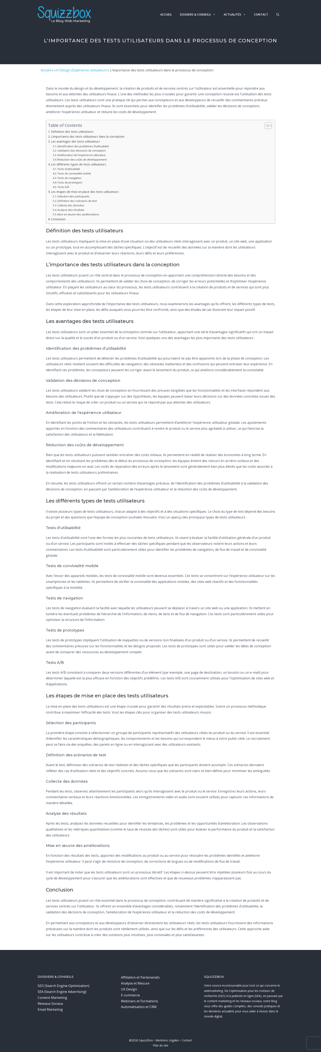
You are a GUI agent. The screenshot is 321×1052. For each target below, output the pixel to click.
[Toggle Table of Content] (266, 125)
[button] (277, 14)
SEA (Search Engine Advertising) (62, 991)
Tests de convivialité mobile (74, 173)
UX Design (129, 989)
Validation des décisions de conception (81, 150)
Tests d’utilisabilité (68, 169)
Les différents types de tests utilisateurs (78, 164)
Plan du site (160, 1045)
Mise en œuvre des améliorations (78, 214)
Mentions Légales (167, 1040)
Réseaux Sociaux (50, 1003)
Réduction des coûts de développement (82, 159)
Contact (261, 14)
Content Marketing (52, 997)
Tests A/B (63, 187)
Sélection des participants (73, 196)
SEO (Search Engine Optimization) (63, 985)
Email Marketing (50, 1009)
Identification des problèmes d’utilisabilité (83, 146)
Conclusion (58, 219)
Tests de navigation (69, 178)
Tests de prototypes (69, 182)
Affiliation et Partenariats (140, 977)
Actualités (237, 14)
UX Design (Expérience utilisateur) (80, 70)
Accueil (166, 14)
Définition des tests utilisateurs (72, 132)
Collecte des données (70, 205)
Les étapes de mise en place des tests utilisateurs (85, 192)
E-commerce (130, 995)
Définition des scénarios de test (77, 201)
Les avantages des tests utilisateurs (75, 141)
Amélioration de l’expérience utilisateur (81, 155)
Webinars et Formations (139, 1001)
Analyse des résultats (70, 210)
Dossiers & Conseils (200, 14)
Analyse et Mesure (135, 983)
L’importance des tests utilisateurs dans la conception (87, 136)
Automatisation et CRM (139, 1007)
